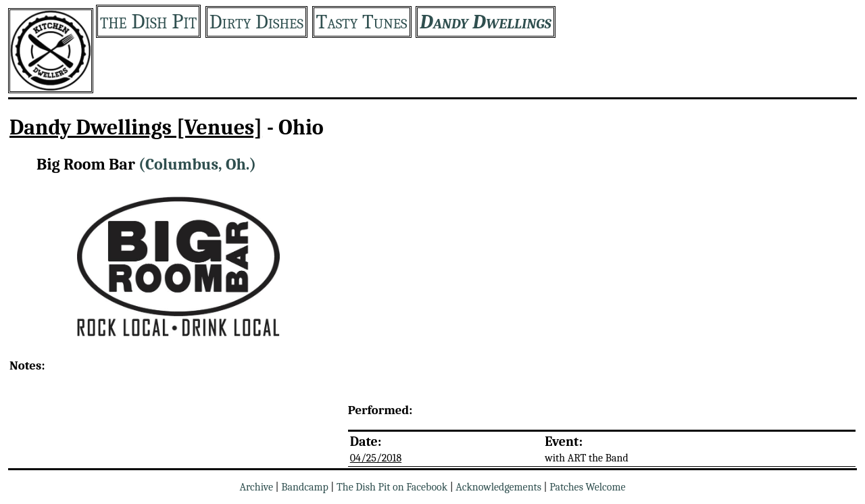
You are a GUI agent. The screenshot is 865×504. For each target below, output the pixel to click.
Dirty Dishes (256, 22)
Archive (256, 487)
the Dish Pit (148, 21)
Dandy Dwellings (485, 22)
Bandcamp (304, 487)
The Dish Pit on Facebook (392, 487)
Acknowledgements (498, 487)
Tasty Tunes (361, 22)
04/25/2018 (375, 458)
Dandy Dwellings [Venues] (135, 127)
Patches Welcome (587, 487)
